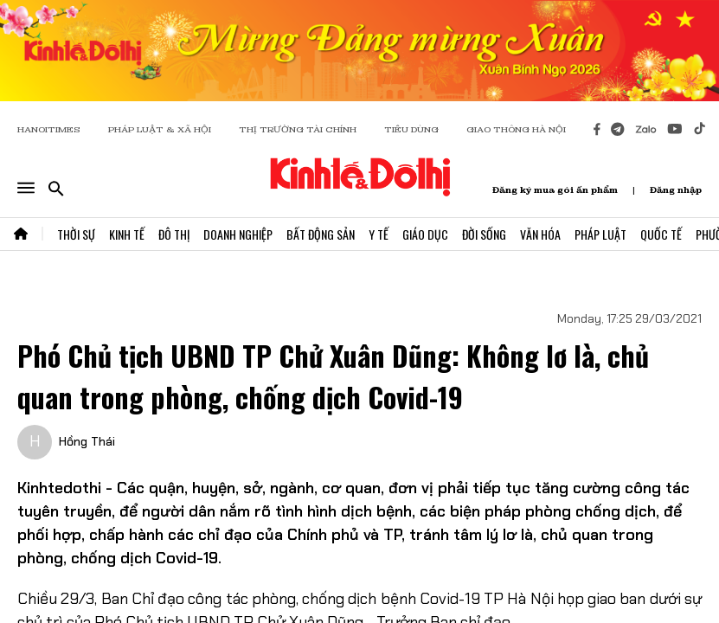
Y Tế (378, 234)
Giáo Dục (425, 234)
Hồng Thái (87, 441)
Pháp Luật (600, 234)
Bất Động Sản (320, 234)
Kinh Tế (126, 234)
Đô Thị (173, 234)
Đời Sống (484, 234)
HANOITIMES (48, 129)
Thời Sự (76, 234)
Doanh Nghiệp (238, 234)
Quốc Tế (661, 234)
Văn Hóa (540, 234)
